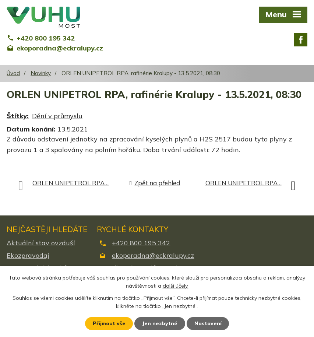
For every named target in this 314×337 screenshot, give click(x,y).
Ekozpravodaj (28, 255)
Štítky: (18, 116)
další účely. (175, 285)
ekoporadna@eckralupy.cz (153, 255)
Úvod (13, 73)
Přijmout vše (109, 323)
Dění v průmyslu (57, 116)
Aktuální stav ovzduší (41, 243)
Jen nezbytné (160, 323)
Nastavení (208, 323)
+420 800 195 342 (141, 243)
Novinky (41, 73)
